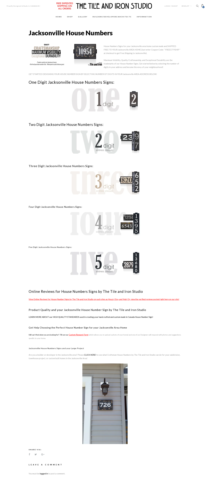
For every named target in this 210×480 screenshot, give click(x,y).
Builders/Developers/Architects (112, 17)
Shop (70, 17)
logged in (44, 473)
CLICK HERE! (90, 355)
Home (59, 17)
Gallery (82, 17)
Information (144, 17)
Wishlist (187, 6)
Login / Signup (171, 6)
